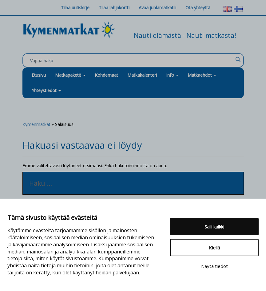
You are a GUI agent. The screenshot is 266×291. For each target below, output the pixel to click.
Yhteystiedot (46, 90)
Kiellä (214, 248)
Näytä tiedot (214, 266)
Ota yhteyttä (197, 7)
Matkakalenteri (142, 75)
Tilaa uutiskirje (75, 7)
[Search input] (131, 60)
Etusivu (39, 75)
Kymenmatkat (36, 124)
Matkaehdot (202, 75)
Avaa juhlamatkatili (157, 7)
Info (172, 75)
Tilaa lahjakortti (114, 7)
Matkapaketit (70, 75)
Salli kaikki (214, 227)
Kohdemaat (106, 75)
